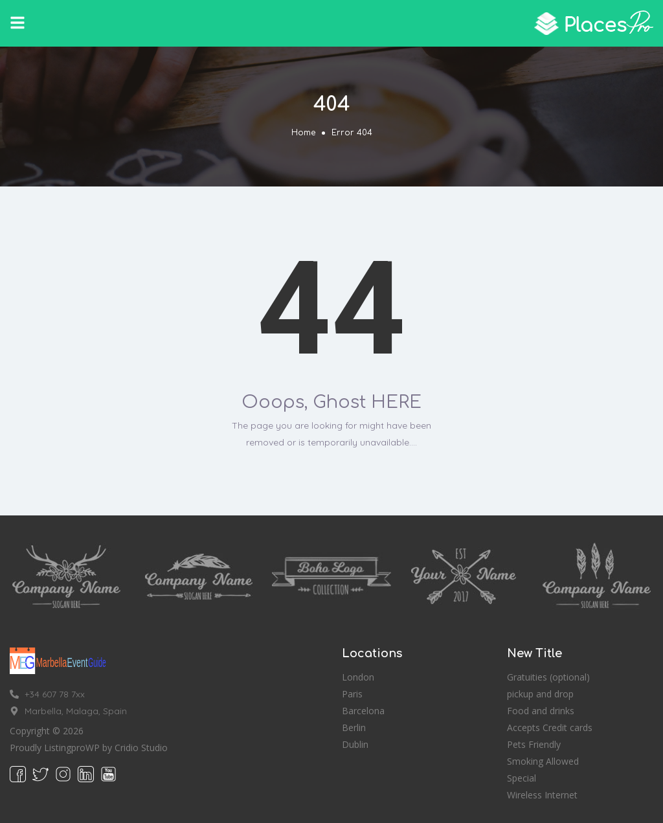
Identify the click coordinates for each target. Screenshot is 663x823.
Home (303, 132)
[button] (17, 22)
